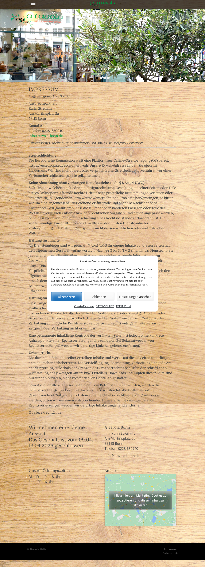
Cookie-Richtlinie (84, 306)
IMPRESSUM (123, 306)
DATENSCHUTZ (105, 306)
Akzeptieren (66, 296)
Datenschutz (170, 553)
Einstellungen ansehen (135, 296)
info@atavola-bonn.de (46, 136)
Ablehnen (99, 296)
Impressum (171, 549)
